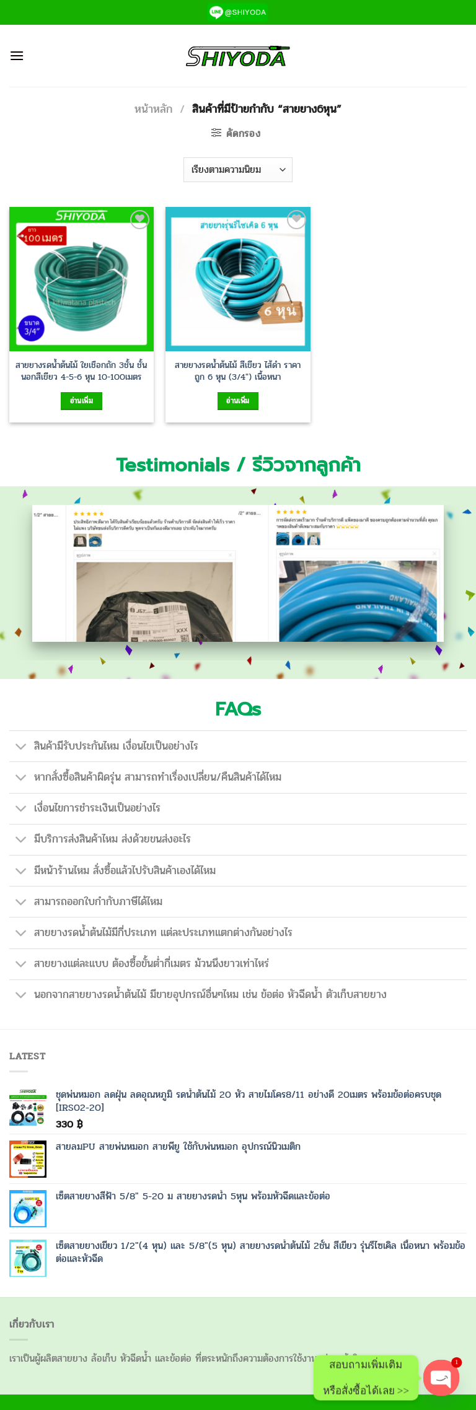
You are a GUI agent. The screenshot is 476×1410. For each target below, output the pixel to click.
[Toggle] (21, 747)
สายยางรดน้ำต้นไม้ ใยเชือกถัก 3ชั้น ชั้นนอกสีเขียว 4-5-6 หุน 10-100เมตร (81, 370)
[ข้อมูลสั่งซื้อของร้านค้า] (238, 169)
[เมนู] (16, 55)
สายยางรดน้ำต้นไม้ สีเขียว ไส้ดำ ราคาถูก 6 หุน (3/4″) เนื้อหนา (238, 370)
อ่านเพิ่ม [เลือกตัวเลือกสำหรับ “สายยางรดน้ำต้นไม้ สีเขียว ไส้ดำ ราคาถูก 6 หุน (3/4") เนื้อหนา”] (237, 400)
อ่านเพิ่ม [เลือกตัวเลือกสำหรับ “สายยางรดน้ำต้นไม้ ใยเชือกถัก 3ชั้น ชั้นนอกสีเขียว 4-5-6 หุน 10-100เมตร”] (81, 400)
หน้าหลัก (153, 109)
